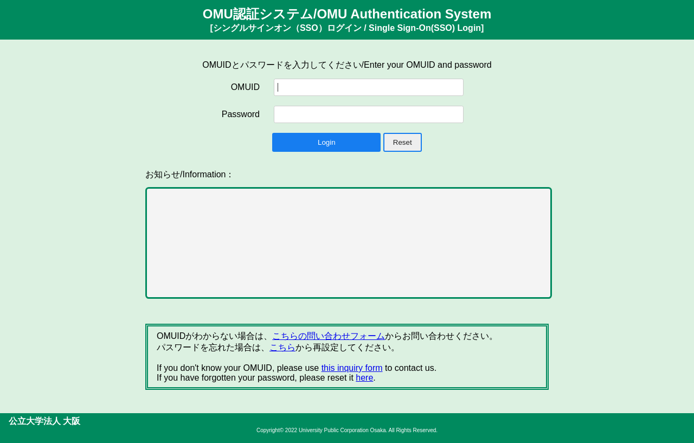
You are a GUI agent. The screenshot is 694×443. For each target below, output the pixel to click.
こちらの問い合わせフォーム (328, 336)
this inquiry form (352, 368)
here (364, 377)
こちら (282, 347)
